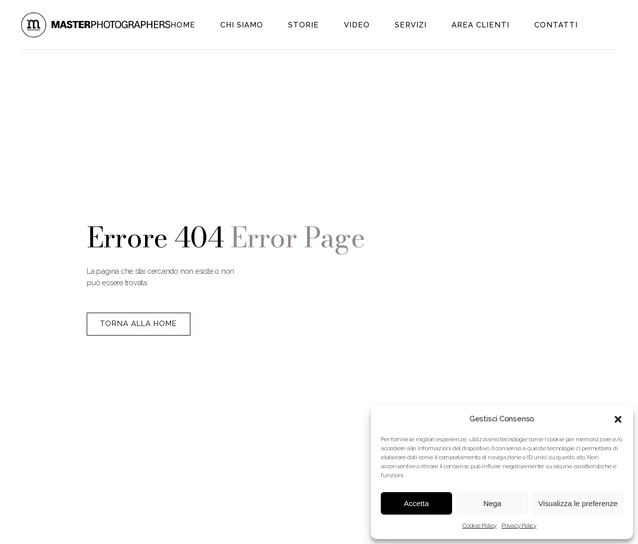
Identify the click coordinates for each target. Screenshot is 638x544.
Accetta (416, 503)
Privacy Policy (518, 525)
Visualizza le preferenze (578, 503)
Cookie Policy (479, 525)
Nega (492, 503)
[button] (618, 419)
